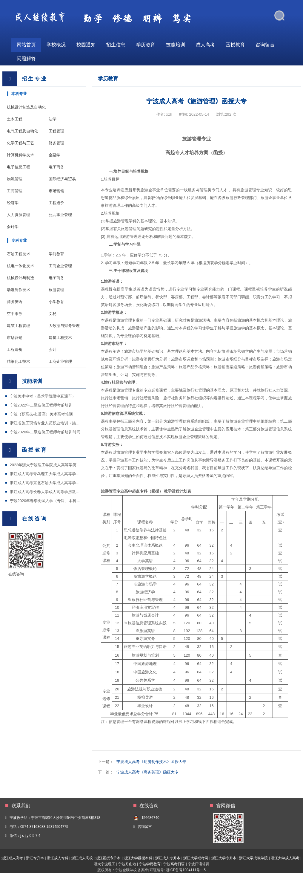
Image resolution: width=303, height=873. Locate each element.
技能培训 (175, 44)
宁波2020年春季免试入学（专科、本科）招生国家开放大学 (61, 501)
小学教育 (56, 301)
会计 (52, 349)
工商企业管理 (60, 266)
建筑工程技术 (60, 337)
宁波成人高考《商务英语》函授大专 (147, 772)
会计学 (13, 226)
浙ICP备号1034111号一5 (185, 870)
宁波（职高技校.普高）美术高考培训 (41, 414)
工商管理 (14, 191)
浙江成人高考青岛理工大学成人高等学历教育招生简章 (56, 474)
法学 (52, 119)
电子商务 (56, 167)
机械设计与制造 (20, 278)
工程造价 (56, 203)
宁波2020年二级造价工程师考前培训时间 (45, 432)
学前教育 (56, 254)
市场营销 (56, 191)
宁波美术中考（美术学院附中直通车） (43, 396)
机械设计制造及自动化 (26, 107)
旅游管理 (56, 290)
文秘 (52, 313)
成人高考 (205, 44)
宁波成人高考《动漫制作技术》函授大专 (151, 761)
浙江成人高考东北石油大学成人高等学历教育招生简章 (56, 483)
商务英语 (14, 301)
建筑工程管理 (18, 325)
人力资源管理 (18, 214)
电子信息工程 (18, 167)
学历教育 (145, 44)
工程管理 (56, 131)
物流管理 (14, 179)
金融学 (54, 155)
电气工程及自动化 (22, 131)
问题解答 (26, 58)
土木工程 (14, 119)
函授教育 (235, 44)
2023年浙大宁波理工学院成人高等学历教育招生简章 (55, 465)
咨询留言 (265, 44)
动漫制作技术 (18, 290)
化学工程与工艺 (20, 143)
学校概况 (56, 44)
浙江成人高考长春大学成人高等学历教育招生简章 (52, 492)
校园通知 (86, 44)
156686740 (150, 818)
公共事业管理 (60, 214)
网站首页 (26, 44)
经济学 (13, 203)
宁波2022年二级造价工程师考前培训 (41, 405)
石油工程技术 (18, 254)
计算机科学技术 (20, 155)
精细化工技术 (18, 361)
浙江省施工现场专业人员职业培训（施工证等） (50, 423)
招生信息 (115, 44)
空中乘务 (14, 313)
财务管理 (56, 143)
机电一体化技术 (20, 266)
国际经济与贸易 (62, 179)
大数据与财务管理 (64, 325)
